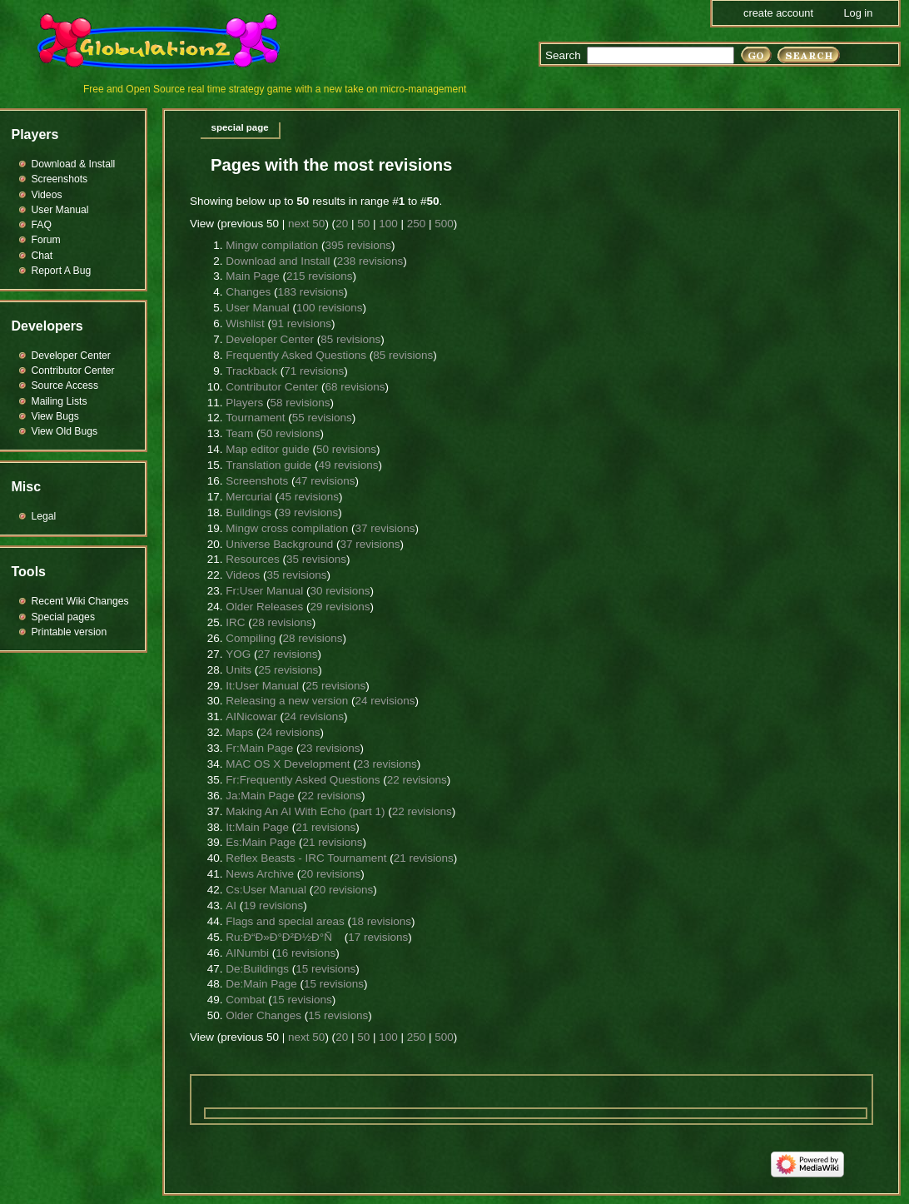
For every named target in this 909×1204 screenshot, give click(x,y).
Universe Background (279, 544)
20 (341, 223)
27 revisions (287, 654)
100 (388, 223)
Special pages (63, 617)
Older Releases (264, 606)
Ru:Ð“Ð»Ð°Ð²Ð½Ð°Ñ (283, 937)
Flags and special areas (285, 921)
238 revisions (370, 261)
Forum (46, 240)
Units (238, 670)
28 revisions (282, 622)
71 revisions (314, 371)
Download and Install (278, 261)
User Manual (258, 307)
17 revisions (378, 937)
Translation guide (268, 465)
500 (444, 223)
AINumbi (247, 953)
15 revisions (325, 969)
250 (416, 223)
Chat (42, 255)
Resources (253, 559)
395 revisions (358, 245)
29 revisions (340, 606)
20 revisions (330, 874)
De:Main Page (261, 984)
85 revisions (350, 339)
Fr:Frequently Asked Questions (303, 780)
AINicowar (251, 716)
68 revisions (355, 387)
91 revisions (301, 323)
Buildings (248, 512)
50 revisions (290, 433)
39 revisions (308, 512)
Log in (857, 13)
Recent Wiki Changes (80, 601)
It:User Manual (262, 685)
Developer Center (270, 339)
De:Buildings (257, 969)
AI (231, 905)
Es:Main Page (261, 842)
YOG (238, 654)
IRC (235, 622)
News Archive (260, 874)
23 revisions (330, 748)
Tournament (255, 417)
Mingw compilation (272, 245)
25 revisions (288, 670)
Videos (243, 575)
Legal (44, 516)
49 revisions (349, 465)
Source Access (65, 385)
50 (363, 223)
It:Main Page (257, 827)
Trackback (251, 371)
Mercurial (249, 496)
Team (239, 433)
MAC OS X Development (288, 764)
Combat (245, 999)
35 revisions (316, 559)
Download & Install (74, 164)
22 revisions (417, 780)
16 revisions (305, 953)
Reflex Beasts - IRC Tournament (306, 858)
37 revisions (385, 528)
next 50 (306, 223)
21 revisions (325, 827)
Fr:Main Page (259, 748)
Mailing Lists (59, 401)
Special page (240, 127)
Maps (239, 732)
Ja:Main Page (260, 795)
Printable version (69, 632)
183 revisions (310, 292)
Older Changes (263, 1015)
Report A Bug (62, 270)
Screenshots (257, 481)
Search (563, 55)
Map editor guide (268, 449)
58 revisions (300, 402)
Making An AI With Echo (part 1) (305, 811)
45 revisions (309, 496)
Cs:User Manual (266, 889)
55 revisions (322, 417)
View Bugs (55, 416)
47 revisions (325, 481)
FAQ (42, 225)
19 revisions (273, 905)
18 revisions (381, 921)
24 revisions (385, 700)
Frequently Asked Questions (296, 355)
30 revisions (340, 591)
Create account (778, 13)
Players (244, 402)
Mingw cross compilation (287, 528)
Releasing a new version (287, 700)
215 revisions (319, 276)
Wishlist (245, 323)
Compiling (251, 638)
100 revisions (329, 307)
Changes (248, 292)
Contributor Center (272, 387)
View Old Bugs (65, 431)
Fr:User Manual (264, 591)
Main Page (253, 276)
